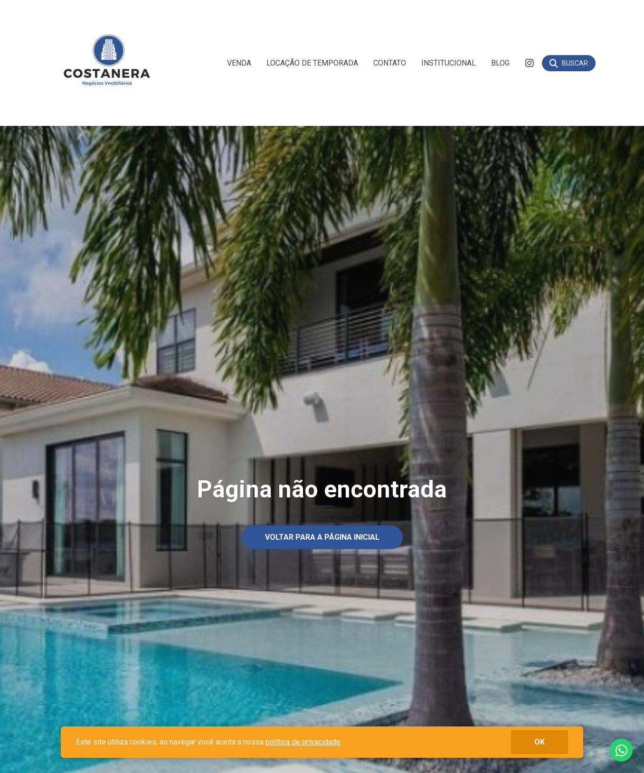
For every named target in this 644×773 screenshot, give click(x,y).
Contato (389, 62)
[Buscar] (569, 63)
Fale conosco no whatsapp (621, 750)
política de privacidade (303, 741)
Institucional (448, 62)
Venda (239, 62)
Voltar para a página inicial (322, 537)
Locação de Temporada (312, 62)
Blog (500, 62)
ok (539, 741)
